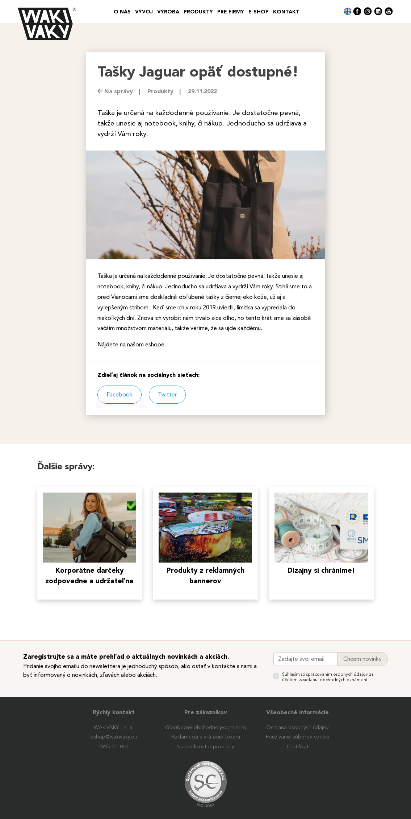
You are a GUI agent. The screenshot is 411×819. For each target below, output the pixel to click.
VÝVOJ (144, 12)
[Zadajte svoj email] (305, 659)
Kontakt (286, 12)
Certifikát (298, 747)
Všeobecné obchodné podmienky (206, 728)
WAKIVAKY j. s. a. (113, 728)
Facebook (119, 394)
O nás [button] (122, 12)
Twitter (167, 394)
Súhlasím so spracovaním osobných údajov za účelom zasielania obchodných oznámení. (328, 677)
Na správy (115, 91)
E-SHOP (258, 12)
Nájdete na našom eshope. (131, 344)
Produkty (198, 12)
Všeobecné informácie (297, 712)
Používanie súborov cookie (298, 737)
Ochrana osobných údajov (297, 728)
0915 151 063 (114, 747)
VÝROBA (168, 12)
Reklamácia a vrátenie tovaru (205, 737)
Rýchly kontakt (114, 712)
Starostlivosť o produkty (205, 747)
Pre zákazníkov (205, 712)
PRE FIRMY (230, 12)
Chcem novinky (362, 659)
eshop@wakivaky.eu (113, 737)
